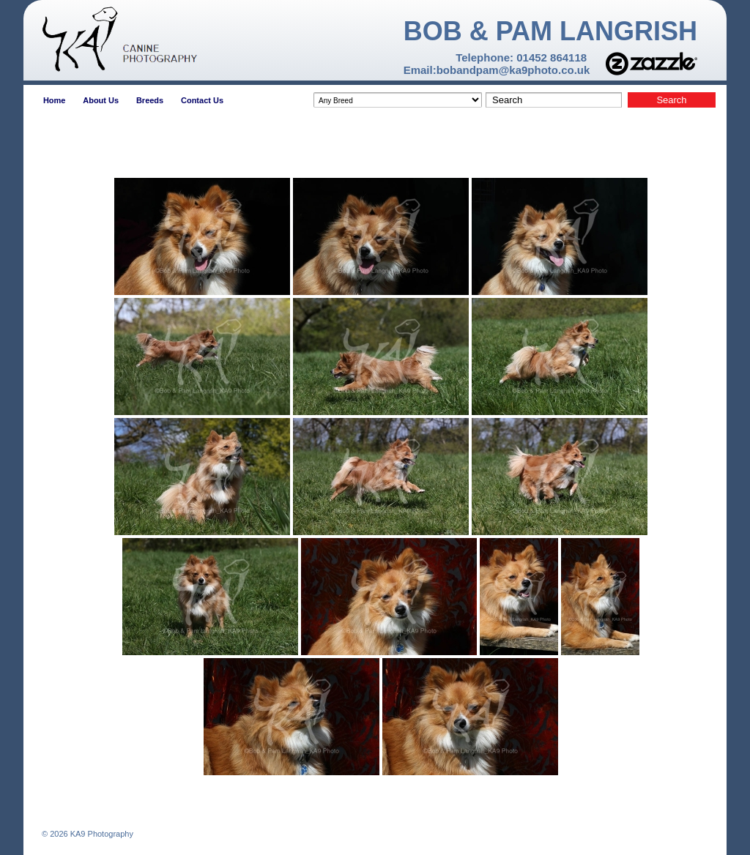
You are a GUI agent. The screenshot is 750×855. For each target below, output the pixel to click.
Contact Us (202, 100)
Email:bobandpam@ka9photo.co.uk (497, 70)
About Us (101, 100)
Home (54, 100)
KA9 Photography (100, 833)
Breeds (149, 100)
